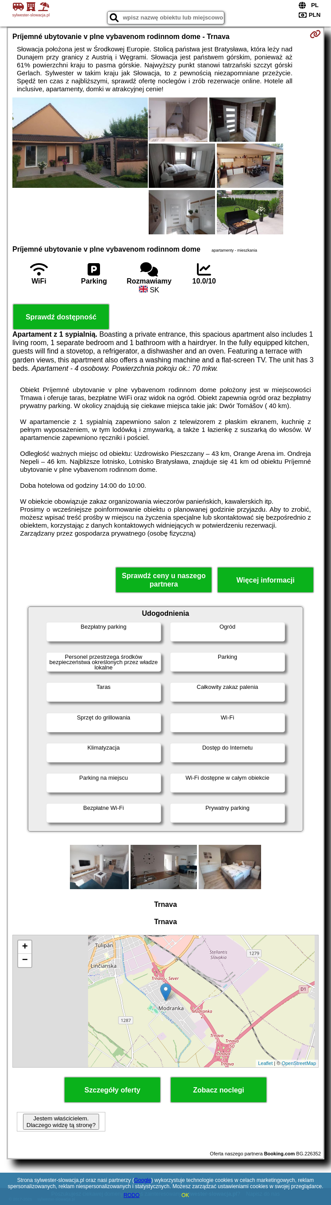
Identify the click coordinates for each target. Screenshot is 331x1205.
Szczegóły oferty (112, 1090)
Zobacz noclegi (218, 1090)
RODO (131, 1195)
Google (142, 1180)
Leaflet (265, 1063)
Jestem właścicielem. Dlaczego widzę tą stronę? (61, 1121)
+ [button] (25, 947)
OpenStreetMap (298, 1063)
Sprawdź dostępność (61, 317)
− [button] (25, 960)
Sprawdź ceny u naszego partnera (163, 580)
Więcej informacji (265, 580)
